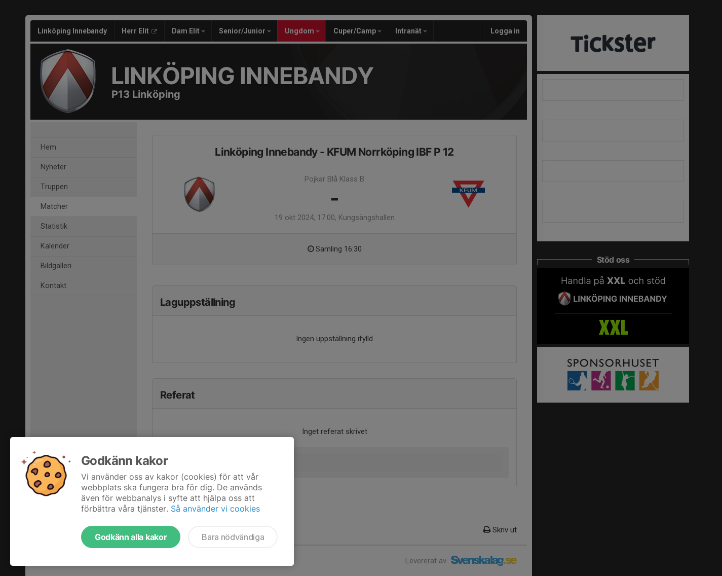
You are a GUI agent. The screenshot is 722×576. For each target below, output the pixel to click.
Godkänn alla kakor (131, 537)
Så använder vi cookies (215, 508)
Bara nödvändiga (233, 537)
